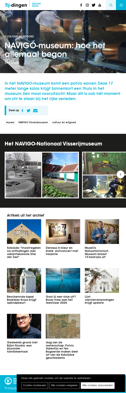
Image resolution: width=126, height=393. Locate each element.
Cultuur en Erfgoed (20, 36)
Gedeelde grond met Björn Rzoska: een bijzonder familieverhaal (22, 347)
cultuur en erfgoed (64, 123)
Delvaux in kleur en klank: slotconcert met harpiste (62, 251)
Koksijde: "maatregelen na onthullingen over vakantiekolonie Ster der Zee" (24, 253)
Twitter (28, 111)
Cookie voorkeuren (34, 385)
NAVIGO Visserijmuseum (33, 123)
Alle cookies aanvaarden (97, 385)
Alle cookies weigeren (64, 385)
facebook (81, 5)
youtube (100, 5)
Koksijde (12, 388)
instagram (87, 5)
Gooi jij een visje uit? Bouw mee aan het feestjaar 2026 (61, 300)
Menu (121, 5)
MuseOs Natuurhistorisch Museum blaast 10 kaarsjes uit (96, 253)
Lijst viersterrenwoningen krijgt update (99, 300)
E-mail (35, 111)
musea (10, 123)
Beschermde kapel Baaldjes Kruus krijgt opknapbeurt (21, 300)
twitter (93, 5)
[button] (11, 174)
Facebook (22, 111)
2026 (36, 4)
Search (111, 5)
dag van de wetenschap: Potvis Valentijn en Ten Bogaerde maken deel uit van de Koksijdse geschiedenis (62, 350)
